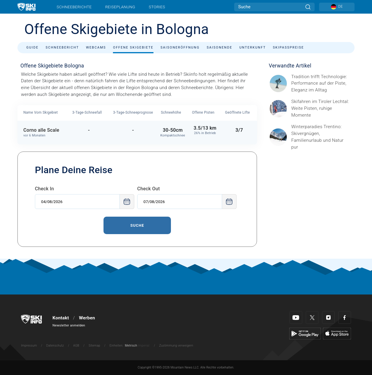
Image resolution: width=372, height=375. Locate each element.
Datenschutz (55, 345)
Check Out (148, 188)
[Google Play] (305, 333)
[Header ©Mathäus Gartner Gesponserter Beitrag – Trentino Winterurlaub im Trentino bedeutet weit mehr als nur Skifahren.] (321, 137)
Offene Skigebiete (133, 47)
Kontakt (61, 318)
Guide (32, 47)
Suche (137, 225)
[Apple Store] (337, 333)
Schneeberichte (74, 6)
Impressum (29, 345)
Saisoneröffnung (180, 47)
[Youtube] (295, 317)
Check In (44, 188)
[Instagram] (328, 317)
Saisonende (219, 47)
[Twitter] (312, 317)
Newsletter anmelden (69, 325)
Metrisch (131, 345)
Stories (157, 6)
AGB (76, 345)
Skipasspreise (288, 47)
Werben (87, 318)
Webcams (96, 47)
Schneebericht (62, 47)
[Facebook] (344, 317)
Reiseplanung (120, 6)
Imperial (144, 345)
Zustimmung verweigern (176, 345)
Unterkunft (252, 47)
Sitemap (94, 345)
